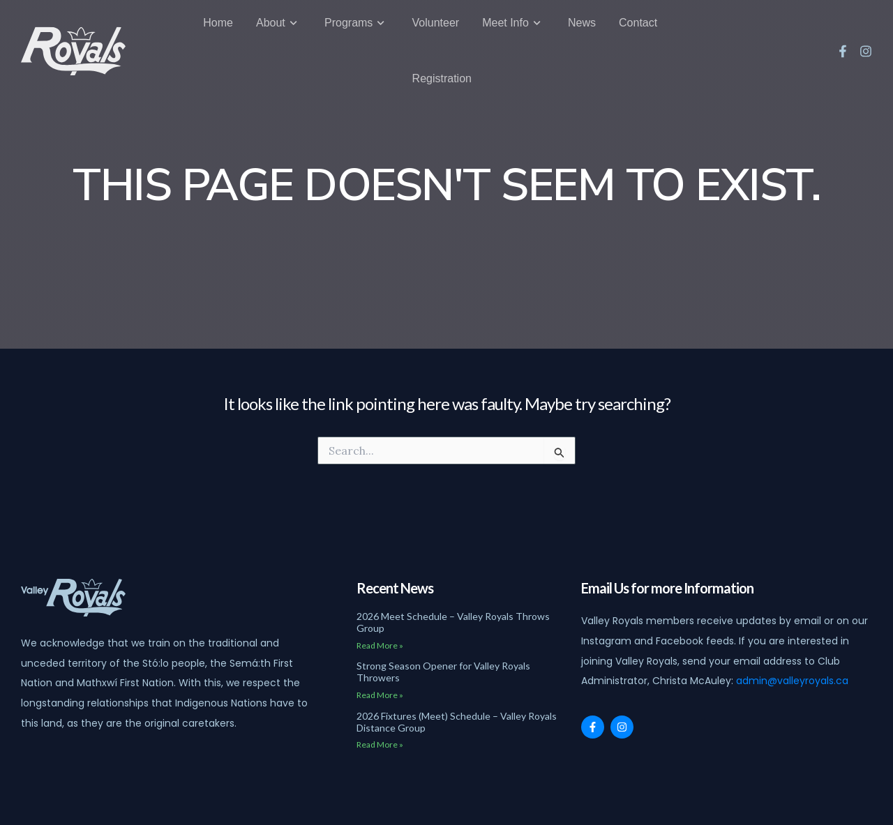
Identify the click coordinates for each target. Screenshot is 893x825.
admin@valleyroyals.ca (792, 681)
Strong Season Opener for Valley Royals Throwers (443, 671)
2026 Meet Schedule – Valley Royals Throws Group (453, 622)
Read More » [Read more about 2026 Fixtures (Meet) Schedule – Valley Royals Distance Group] (380, 744)
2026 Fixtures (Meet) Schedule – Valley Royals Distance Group (457, 722)
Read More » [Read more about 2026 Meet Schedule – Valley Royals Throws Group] (380, 645)
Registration (442, 69)
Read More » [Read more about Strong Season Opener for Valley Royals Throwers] (380, 695)
